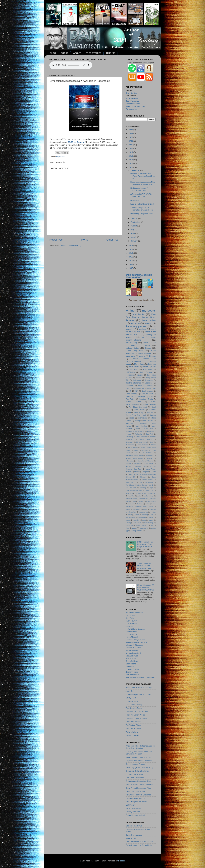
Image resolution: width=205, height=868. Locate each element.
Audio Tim (130, 691)
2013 (131, 249)
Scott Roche (131, 664)
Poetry (134, 345)
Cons (151, 442)
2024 (131, 133)
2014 (131, 246)
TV (141, 482)
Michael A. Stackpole (134, 645)
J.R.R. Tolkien (148, 463)
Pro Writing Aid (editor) (135, 815)
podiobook (130, 375)
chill (134, 501)
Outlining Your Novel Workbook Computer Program (139, 753)
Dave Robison (143, 445)
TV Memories (131, 109)
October (134, 218)
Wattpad (149, 413)
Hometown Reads (146, 399)
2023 (131, 137)
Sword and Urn (131, 482)
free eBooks (148, 421)
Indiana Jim (130, 461)
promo (128, 520)
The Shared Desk (133, 722)
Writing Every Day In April (136, 415)
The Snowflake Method (135, 798)
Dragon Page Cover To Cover (138, 694)
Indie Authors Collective (145, 461)
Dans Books (134, 370)
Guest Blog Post (134, 351)
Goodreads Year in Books (134, 455)
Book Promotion (141, 437)
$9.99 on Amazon (76, 142)
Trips (151, 488)
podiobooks (142, 517)
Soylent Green (147, 480)
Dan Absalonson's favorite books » (142, 300)
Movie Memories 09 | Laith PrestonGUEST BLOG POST (146, 587)
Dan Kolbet (130, 615)
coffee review (151, 501)
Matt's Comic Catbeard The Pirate (140, 677)
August (134, 226)
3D (130, 391)
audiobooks (138, 314)
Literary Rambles (133, 812)
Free (150, 396)
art (143, 337)
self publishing (138, 388)
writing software (137, 531)
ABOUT (77, 53)
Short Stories (131, 93)
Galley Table (131, 698)
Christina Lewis (141, 442)
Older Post (112, 239)
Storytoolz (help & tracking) (137, 771)
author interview (131, 498)
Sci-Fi (154, 472)
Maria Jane (139, 364)
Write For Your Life (134, 728)
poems (142, 356)
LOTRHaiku (130, 372)
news (148, 323)
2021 (131, 145)
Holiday (149, 458)
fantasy (139, 504)
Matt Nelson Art (132, 675)
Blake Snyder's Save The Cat (138, 757)
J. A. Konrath (131, 623)
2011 (131, 257)
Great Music (147, 370)
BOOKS (64, 53)
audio (139, 496)
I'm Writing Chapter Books (141, 214)
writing (130, 310)
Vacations (148, 383)
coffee (141, 501)
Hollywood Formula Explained (138, 795)
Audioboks (138, 434)
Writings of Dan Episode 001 (146, 493)
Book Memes (147, 391)
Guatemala (149, 455)
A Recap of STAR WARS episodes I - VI (141, 195)
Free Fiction (130, 399)
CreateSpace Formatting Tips (138, 781)
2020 (131, 148)
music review (143, 512)
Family (136, 450)
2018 (131, 156)
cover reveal (142, 418)
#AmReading (131, 343)
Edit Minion (130, 805)
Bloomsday (129, 437)
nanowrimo (130, 356)
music (153, 367)
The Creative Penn (134, 708)
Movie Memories (133, 104)
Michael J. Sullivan (134, 648)
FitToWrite (145, 450)
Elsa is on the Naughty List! (142, 204)
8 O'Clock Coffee (147, 428)
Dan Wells (130, 618)
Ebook (153, 445)
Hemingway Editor (133, 808)
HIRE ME (110, 53)
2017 (131, 160)
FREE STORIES (93, 53)
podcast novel (130, 517)
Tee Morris (130, 666)
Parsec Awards (150, 404)
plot (152, 515)
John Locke (130, 466)
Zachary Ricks (132, 672)
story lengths (141, 426)
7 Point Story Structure (135, 791)
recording (136, 520)
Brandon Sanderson (134, 613)
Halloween (137, 380)
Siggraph (143, 477)
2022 (131, 141)
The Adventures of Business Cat (139, 842)
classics (153, 415)
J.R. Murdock (131, 634)
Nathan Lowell (132, 656)
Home (84, 239)
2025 (131, 130)
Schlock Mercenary (134, 835)
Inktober (128, 463)
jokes (145, 509)
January (134, 241)
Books (148, 348)
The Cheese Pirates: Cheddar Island (139, 485)
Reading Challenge (133, 383)
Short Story (138, 413)
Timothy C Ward (132, 669)
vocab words (144, 528)
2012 (131, 253)
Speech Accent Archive (135, 764)
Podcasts (148, 380)
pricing (151, 517)
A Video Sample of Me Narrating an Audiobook (141, 209)
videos (134, 528)
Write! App (129, 493)
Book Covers (150, 343)
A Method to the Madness (135, 431)
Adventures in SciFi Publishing (138, 687)
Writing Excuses (132, 735)
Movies (145, 367)
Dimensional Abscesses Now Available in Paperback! (142, 183)
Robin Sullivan (132, 661)
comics (131, 418)
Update (147, 345)
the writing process (136, 326)
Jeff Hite (129, 626)
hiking (128, 388)
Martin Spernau (141, 466)
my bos (153, 512)
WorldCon (149, 490)
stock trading (148, 523)
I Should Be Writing (134, 705)
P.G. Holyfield (131, 658)
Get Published (147, 453)
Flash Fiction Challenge (135, 396)
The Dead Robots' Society (137, 711)
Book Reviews (132, 98)
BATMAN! (134, 200)
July (133, 230)
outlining (145, 515)
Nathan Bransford (133, 653)
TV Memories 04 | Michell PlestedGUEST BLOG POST (146, 565)
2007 (131, 268)
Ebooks (152, 356)
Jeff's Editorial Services (135, 629)
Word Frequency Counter (136, 801)
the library (129, 525)
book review (149, 320)
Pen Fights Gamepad (138, 407)
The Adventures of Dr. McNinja (139, 845)
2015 (131, 167)
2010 (131, 260)
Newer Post (56, 239)
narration (135, 323)
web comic (151, 388)
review (151, 520)
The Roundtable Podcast (136, 718)
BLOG (53, 53)
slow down (137, 523)
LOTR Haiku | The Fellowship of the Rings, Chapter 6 (145, 544)
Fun (136, 453)
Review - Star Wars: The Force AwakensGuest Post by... (142, 176)
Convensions (130, 445)
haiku (151, 506)
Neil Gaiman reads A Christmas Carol (139, 189)
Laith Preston (146, 372)
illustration (129, 423)
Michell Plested (133, 402)
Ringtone (146, 472)
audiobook (130, 386)
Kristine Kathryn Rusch (135, 640)
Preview (137, 472)
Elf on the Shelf (147, 394)
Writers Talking (132, 732)
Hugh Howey (131, 621)
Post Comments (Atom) (71, 245)
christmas (151, 364)
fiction (148, 504)
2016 (131, 163)
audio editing (148, 496)
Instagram (137, 463)
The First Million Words (135, 715)
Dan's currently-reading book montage (139, 276)
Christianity (129, 442)
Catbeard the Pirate (134, 826)
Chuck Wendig (131, 394)
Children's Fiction (145, 439)
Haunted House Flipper (134, 458)
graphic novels (141, 506)
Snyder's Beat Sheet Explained (139, 761)
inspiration (142, 423)
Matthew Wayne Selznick (136, 642)
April (133, 233)
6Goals (138, 378)
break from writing (145, 386)
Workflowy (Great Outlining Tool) (139, 767)
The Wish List (131, 488)
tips (151, 525)
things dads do (141, 525)
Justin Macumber (133, 637)
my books (60, 157)
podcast (142, 329)
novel (130, 515)
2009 (131, 264)
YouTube (131, 496)
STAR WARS (139, 410)
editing (137, 421)
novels (137, 515)
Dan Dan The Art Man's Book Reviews (141, 317)
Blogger (121, 861)
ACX (136, 391)
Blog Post (149, 434)
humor (128, 509)
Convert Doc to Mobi (134, 774)
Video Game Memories (135, 106)
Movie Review (134, 367)
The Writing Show (133, 725)
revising (140, 375)
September (136, 222)
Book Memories (132, 101)
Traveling (143, 488)
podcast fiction (132, 348)
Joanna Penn (131, 632)
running (128, 523)
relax (144, 520)
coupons (131, 504)
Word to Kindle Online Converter (139, 785)
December (135, 170)
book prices (143, 498)
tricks (127, 528)
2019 (131, 152)
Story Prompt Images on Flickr (138, 788)
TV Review (149, 482)
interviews (136, 509)
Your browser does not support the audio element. (70, 65)
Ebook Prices (133, 447)
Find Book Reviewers (135, 778)
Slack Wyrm (131, 838)
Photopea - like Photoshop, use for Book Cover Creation (140, 747)
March (134, 237)
